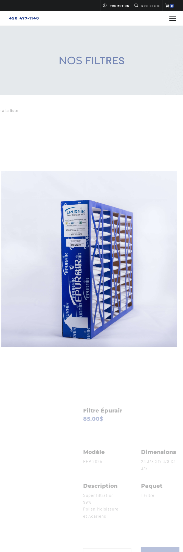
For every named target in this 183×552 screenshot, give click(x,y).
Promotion (116, 6)
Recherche (147, 6)
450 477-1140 (24, 18)
